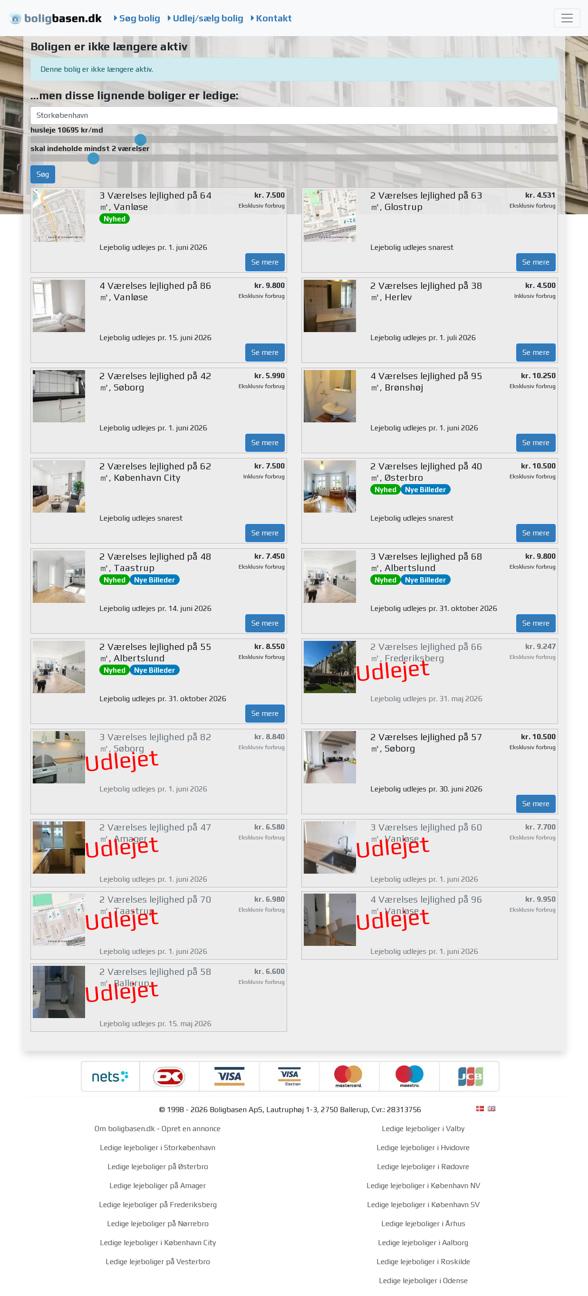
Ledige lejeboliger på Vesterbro (158, 1261)
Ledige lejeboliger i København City (158, 1242)
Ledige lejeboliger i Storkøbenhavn (157, 1147)
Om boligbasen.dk (125, 1128)
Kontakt (271, 18)
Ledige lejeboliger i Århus (423, 1223)
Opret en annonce (191, 1128)
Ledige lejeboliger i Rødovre (423, 1166)
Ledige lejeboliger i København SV (423, 1204)
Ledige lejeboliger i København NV (423, 1185)
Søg (43, 174)
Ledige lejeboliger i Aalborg (423, 1242)
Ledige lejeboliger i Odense (423, 1280)
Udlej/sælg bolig (205, 18)
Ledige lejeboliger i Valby (423, 1128)
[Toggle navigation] (567, 18)
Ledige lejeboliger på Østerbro (157, 1166)
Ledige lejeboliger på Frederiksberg (158, 1204)
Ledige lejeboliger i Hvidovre (423, 1147)
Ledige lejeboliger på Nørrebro (158, 1223)
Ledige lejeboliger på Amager (157, 1185)
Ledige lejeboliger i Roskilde (423, 1261)
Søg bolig (137, 18)
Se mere (265, 262)
